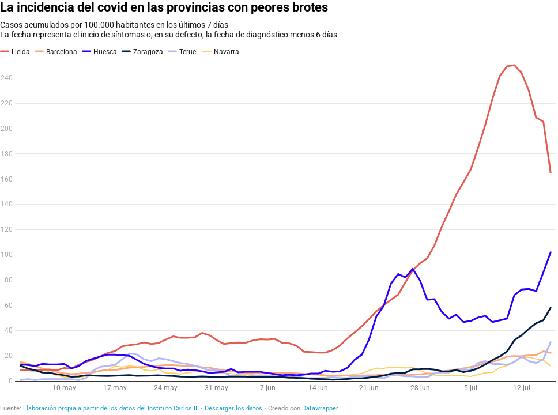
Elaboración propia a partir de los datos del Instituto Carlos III (111, 408)
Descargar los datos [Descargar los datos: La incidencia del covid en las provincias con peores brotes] (233, 408)
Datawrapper (320, 408)
